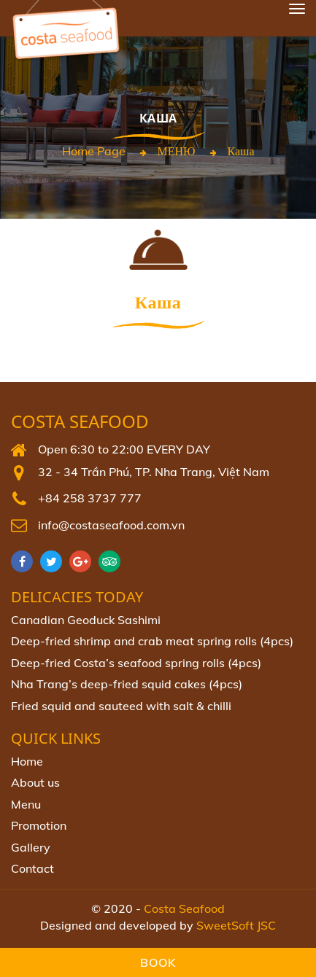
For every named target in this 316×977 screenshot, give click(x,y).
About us (35, 782)
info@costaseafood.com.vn (111, 525)
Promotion (38, 825)
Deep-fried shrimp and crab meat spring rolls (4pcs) (152, 641)
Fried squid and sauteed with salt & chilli (121, 705)
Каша (241, 151)
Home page (94, 151)
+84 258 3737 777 (90, 498)
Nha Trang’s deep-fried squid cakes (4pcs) (126, 684)
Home (27, 761)
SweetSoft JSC (236, 925)
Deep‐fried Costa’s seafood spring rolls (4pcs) (136, 662)
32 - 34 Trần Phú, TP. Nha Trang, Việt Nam (153, 471)
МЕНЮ (177, 151)
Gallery (30, 847)
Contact (32, 868)
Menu (26, 804)
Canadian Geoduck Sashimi (86, 619)
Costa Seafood (80, 421)
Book (158, 962)
